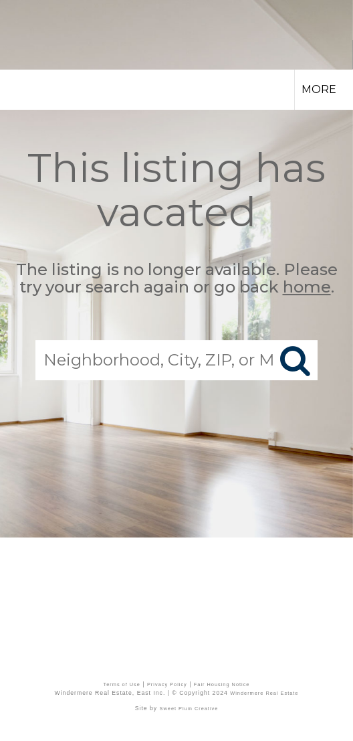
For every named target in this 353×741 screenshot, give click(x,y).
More (319, 89)
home (307, 287)
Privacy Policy (167, 684)
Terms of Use (122, 684)
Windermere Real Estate (264, 693)
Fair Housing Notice (222, 684)
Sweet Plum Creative (189, 709)
